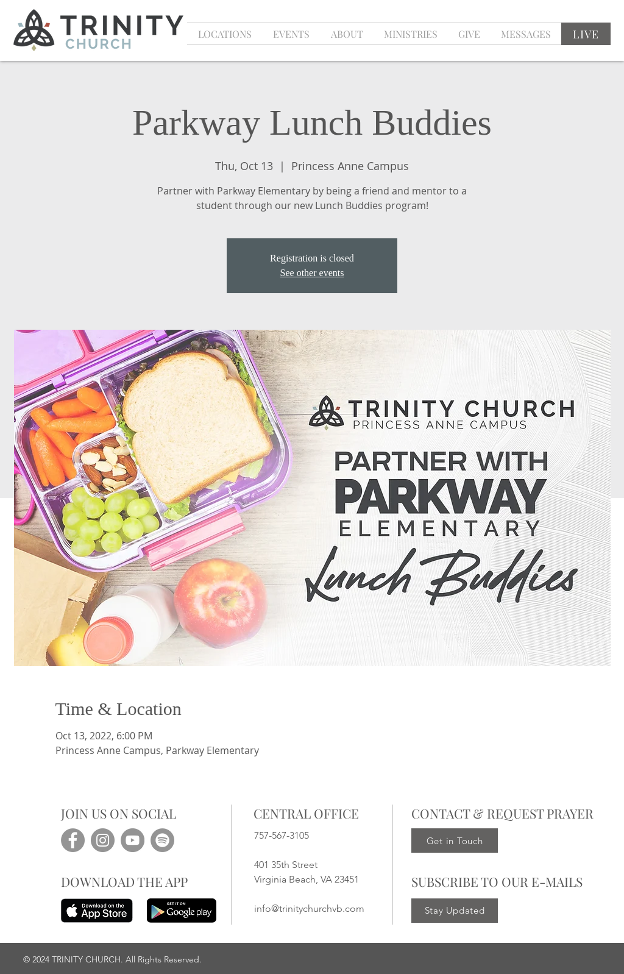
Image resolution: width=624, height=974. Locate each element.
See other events (312, 273)
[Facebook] (73, 840)
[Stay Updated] (454, 910)
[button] (291, 33)
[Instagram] (103, 840)
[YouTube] (132, 840)
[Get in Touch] (454, 840)
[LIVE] (586, 34)
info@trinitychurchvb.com (309, 908)
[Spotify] (162, 840)
